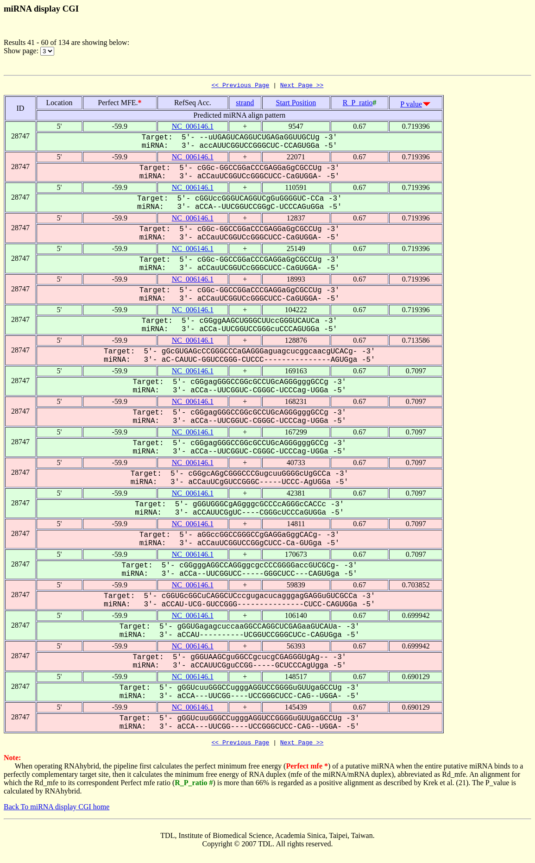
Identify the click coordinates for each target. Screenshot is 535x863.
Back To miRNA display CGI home (56, 809)
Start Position (296, 104)
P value (411, 105)
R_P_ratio (358, 104)
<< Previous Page (241, 86)
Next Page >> (302, 86)
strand (245, 104)
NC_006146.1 (193, 128)
